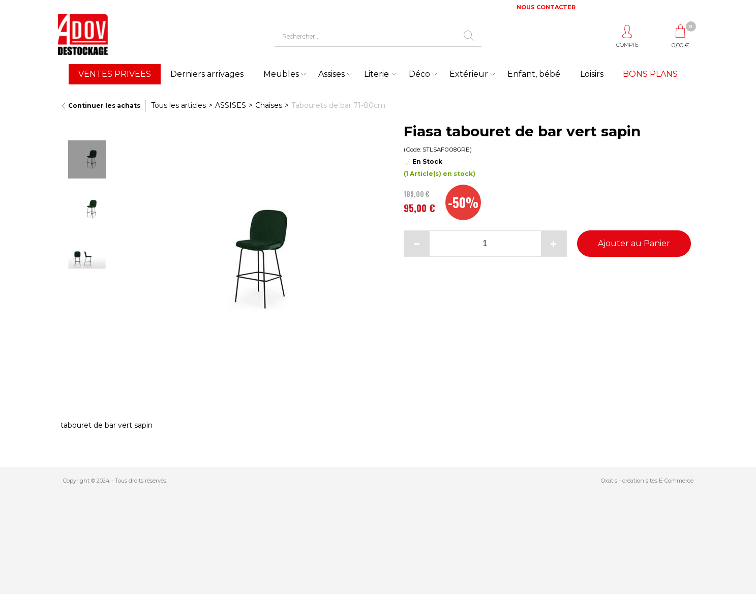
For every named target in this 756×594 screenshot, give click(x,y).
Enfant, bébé (533, 74)
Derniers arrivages (207, 74)
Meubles (281, 74)
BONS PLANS (650, 74)
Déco (419, 74)
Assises (331, 74)
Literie (376, 74)
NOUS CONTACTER (546, 7)
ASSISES (230, 105)
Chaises (268, 105)
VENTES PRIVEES (114, 74)
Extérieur (468, 74)
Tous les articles (178, 105)
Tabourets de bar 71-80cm (338, 105)
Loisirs (591, 74)
